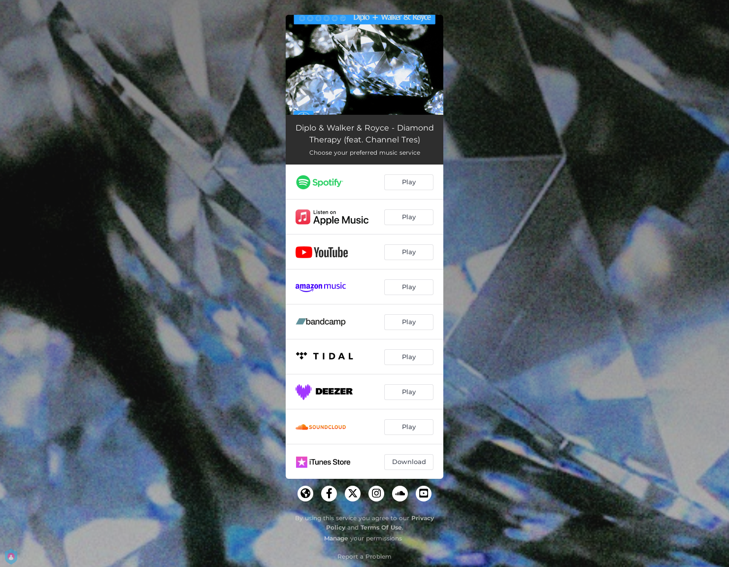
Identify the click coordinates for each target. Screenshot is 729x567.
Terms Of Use (381, 527)
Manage (336, 538)
